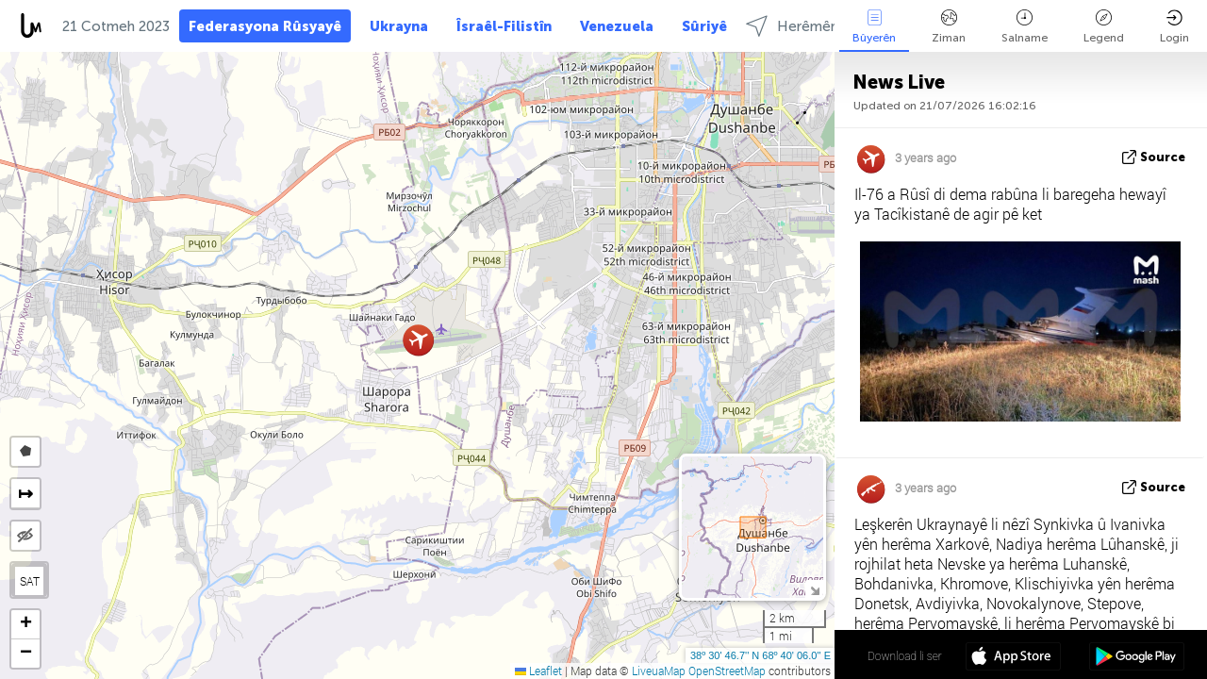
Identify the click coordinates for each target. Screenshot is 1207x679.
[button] (418, 340)
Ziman (949, 26)
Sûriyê (704, 26)
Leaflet (538, 670)
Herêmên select (814, 26)
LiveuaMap (659, 670)
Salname (1024, 26)
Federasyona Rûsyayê (265, 26)
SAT (30, 580)
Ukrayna (399, 26)
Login (1174, 26)
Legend (1103, 26)
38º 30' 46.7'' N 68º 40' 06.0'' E (760, 655)
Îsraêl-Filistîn (504, 26)
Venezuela (616, 26)
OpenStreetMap (727, 670)
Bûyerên (874, 26)
